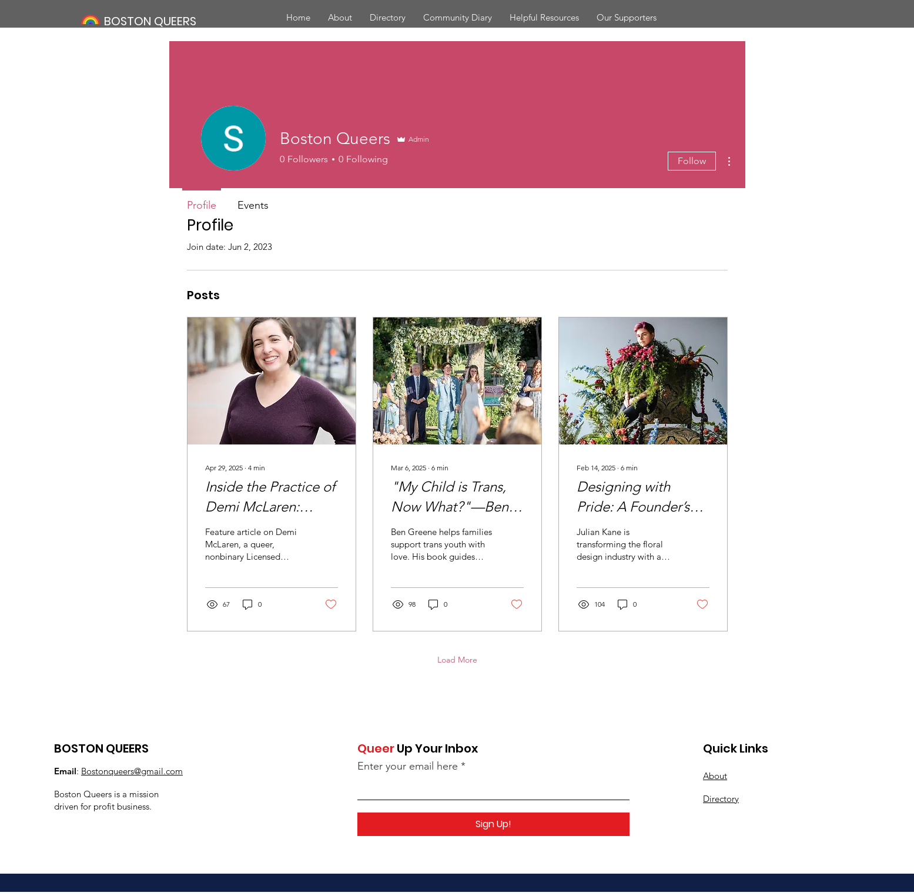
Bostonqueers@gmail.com (132, 771)
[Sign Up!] (493, 824)
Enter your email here (407, 766)
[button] (387, 17)
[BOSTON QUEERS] (161, 20)
